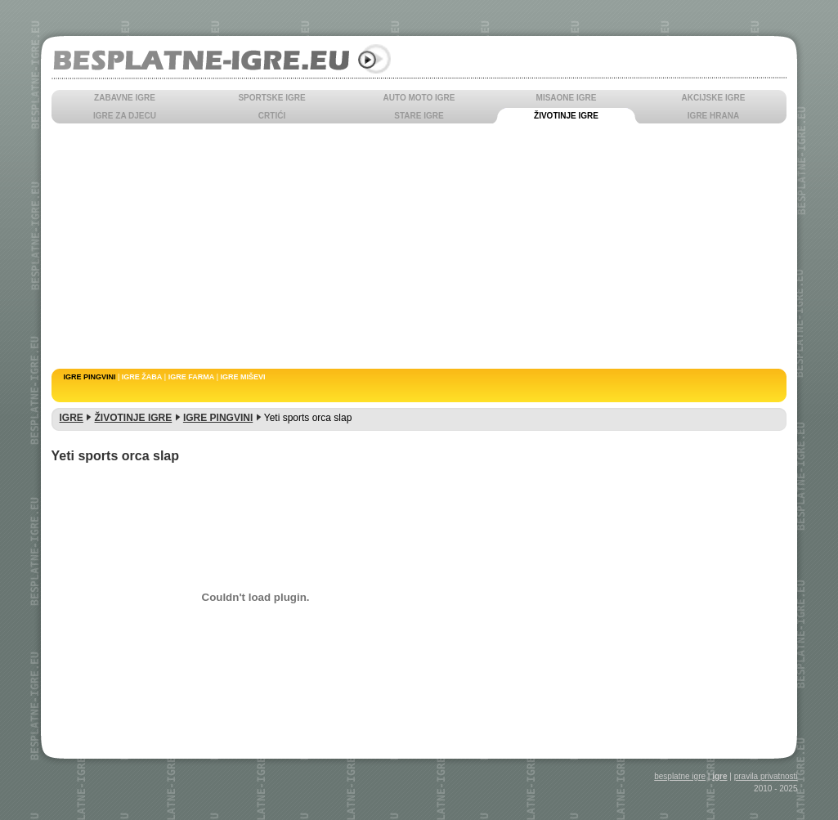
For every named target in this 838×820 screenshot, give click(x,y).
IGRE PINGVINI (90, 377)
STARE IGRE (418, 115)
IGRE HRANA (713, 115)
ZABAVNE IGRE (124, 97)
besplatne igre (680, 776)
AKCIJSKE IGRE (714, 97)
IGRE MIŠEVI (243, 377)
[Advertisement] (419, 246)
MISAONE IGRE (566, 97)
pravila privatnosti (766, 776)
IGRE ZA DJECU (124, 115)
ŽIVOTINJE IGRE (566, 115)
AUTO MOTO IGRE (419, 97)
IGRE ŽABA (142, 377)
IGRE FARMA (191, 377)
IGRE (71, 417)
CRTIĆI (271, 115)
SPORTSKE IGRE (271, 97)
